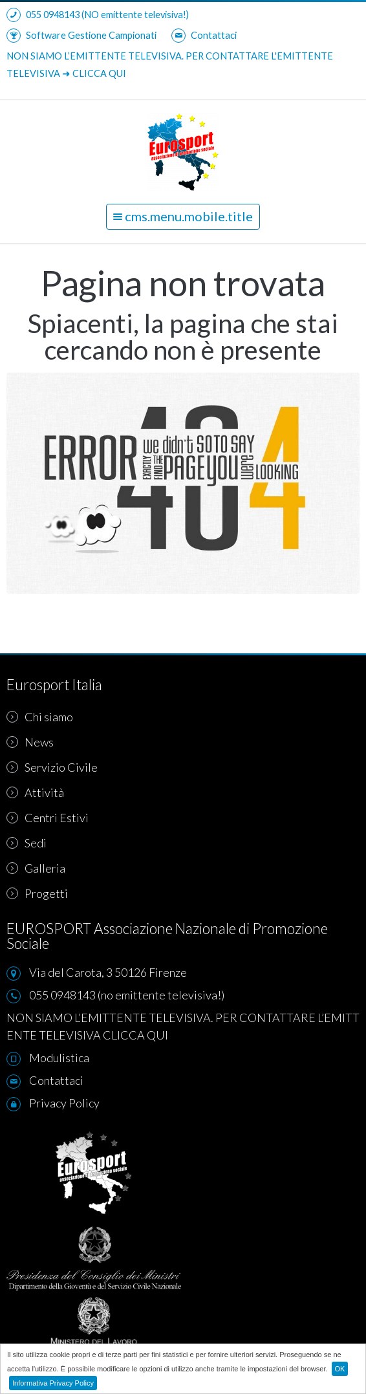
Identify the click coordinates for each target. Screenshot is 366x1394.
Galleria (35, 868)
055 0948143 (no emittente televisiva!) (126, 995)
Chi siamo (39, 717)
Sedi (26, 843)
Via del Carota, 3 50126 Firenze (108, 972)
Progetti (37, 893)
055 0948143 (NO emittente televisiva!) (97, 14)
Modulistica (59, 1058)
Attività (35, 792)
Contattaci (204, 35)
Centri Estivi (47, 818)
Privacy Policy (64, 1103)
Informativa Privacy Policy (53, 1383)
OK (340, 1369)
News (30, 742)
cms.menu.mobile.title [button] (183, 216)
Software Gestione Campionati (81, 35)
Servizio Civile (52, 767)
